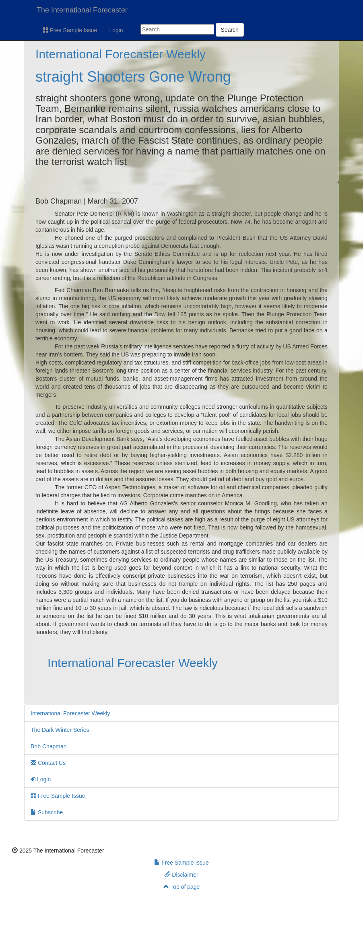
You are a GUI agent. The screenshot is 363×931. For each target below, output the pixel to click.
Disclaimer (181, 874)
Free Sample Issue (70, 30)
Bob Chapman (49, 746)
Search (230, 30)
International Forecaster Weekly (120, 54)
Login (116, 30)
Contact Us (48, 763)
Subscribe (47, 812)
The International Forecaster (82, 10)
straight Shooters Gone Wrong (133, 76)
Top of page (181, 887)
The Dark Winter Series (60, 730)
